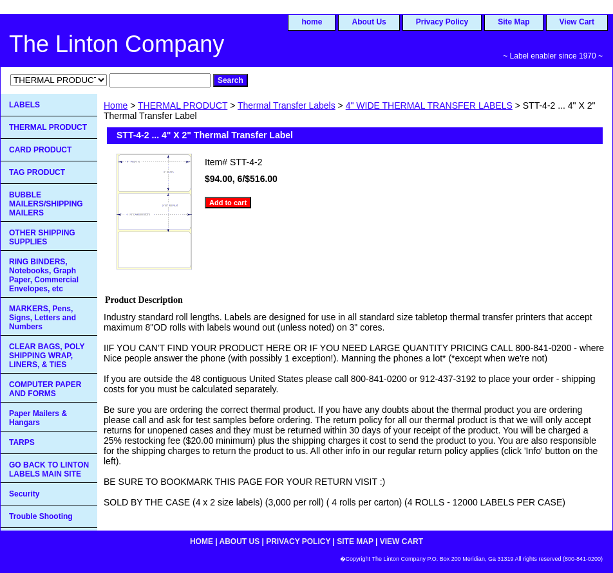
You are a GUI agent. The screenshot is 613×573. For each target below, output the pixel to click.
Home (115, 105)
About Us (369, 21)
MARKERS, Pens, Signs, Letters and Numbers (42, 317)
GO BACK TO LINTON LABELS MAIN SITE (49, 469)
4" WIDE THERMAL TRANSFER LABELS (429, 105)
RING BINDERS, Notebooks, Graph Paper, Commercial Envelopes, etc (44, 275)
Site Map (513, 21)
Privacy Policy (442, 21)
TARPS (22, 442)
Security (24, 493)
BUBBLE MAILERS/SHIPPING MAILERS (46, 203)
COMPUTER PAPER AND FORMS (45, 389)
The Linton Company (116, 44)
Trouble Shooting (41, 516)
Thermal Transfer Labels (286, 105)
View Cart (577, 21)
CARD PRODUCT (40, 149)
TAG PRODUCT (37, 172)
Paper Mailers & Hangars (38, 418)
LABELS (24, 104)
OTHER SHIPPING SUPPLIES (42, 237)
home (311, 21)
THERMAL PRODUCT (182, 105)
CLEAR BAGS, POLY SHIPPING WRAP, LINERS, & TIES (47, 355)
